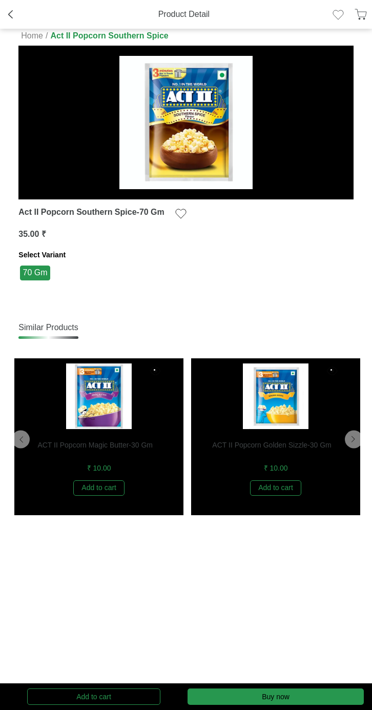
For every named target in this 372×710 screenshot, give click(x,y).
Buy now (276, 697)
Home (32, 35)
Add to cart (93, 697)
